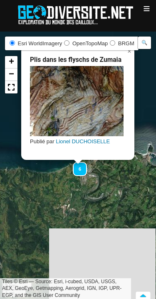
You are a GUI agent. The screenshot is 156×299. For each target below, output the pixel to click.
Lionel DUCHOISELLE (83, 141)
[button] (76, 165)
